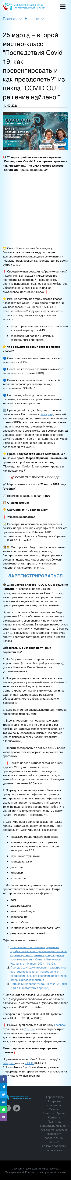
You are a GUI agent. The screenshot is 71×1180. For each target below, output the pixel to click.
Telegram (9, 1063)
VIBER (29, 1063)
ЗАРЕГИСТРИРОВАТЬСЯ (35, 576)
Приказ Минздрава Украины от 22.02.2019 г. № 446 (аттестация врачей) (38, 986)
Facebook (60, 1025)
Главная (10, 18)
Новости (32, 18)
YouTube (29, 1029)
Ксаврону (47, 414)
